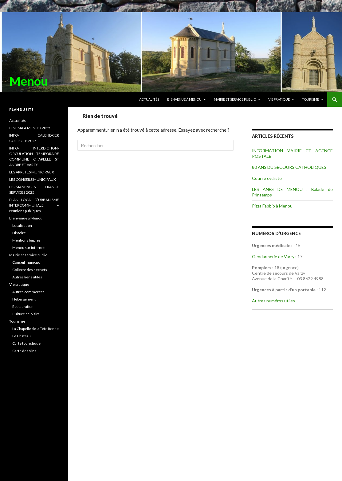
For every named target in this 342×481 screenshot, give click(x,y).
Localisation (22, 225)
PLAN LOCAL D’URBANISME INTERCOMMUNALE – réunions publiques (34, 205)
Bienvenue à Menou (184, 99)
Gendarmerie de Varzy (273, 256)
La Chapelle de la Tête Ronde (35, 328)
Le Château (21, 336)
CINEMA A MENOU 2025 (29, 128)
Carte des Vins (24, 350)
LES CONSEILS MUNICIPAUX (32, 179)
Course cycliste (267, 178)
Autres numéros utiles (273, 300)
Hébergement (24, 299)
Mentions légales (26, 240)
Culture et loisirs (26, 314)
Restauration (22, 306)
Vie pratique (279, 99)
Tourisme (310, 99)
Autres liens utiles (27, 277)
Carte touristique (26, 343)
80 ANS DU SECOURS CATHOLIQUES (289, 167)
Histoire (19, 233)
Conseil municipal (26, 262)
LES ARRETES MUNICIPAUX (31, 172)
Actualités (149, 99)
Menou (28, 81)
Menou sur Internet (28, 247)
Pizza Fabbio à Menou (272, 205)
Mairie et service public (235, 99)
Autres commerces (28, 291)
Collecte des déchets (29, 269)
